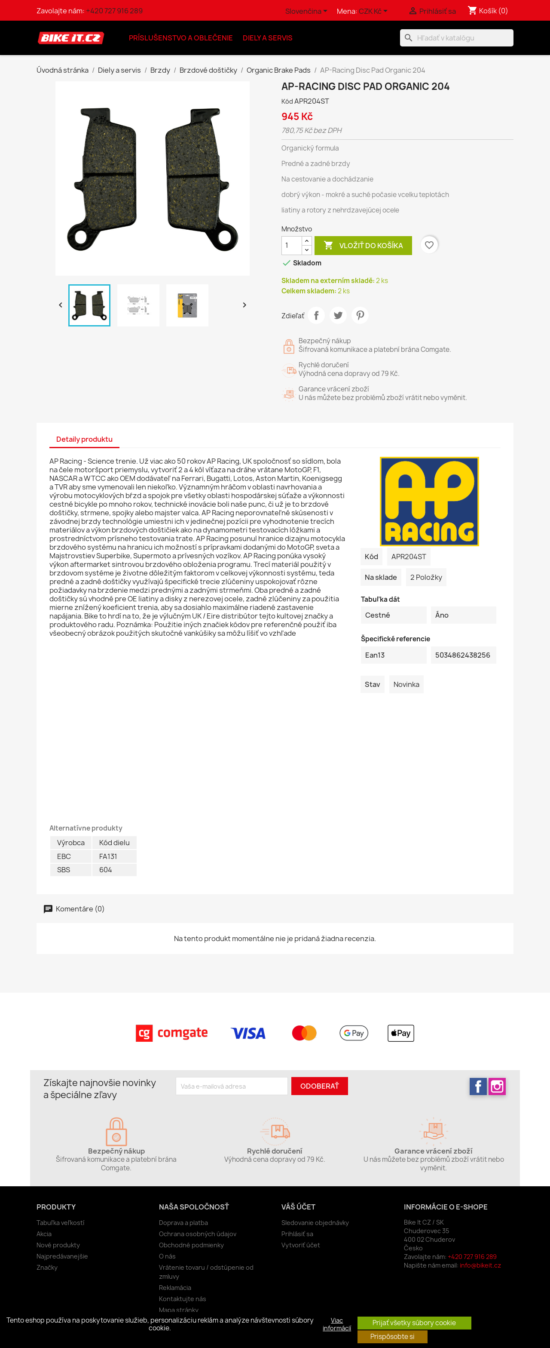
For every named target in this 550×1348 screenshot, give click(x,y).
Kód (287, 101)
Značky (47, 1267)
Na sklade (381, 577)
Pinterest (360, 315)
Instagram (497, 1086)
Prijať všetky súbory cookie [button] (414, 1322)
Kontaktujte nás (182, 1299)
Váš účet (298, 1207)
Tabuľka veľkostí (60, 1223)
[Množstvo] (291, 245)
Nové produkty (58, 1245)
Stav (372, 684)
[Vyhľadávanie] (456, 37)
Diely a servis (268, 38)
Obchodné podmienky (191, 1245)
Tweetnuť (338, 315)
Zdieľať (316, 315)
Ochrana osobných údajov (197, 1234)
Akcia (44, 1234)
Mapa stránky (179, 1310)
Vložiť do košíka (363, 245)
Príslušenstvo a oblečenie (181, 38)
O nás (167, 1256)
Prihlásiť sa (297, 1234)
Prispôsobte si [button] (392, 1336)
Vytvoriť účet (300, 1245)
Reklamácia (175, 1287)
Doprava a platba (183, 1223)
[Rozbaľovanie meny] (375, 11)
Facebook (478, 1086)
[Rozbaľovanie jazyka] (307, 11)
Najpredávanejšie (62, 1256)
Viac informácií (337, 1324)
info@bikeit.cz (480, 1265)
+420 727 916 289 (114, 10)
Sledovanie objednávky (315, 1223)
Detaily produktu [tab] (84, 439)
